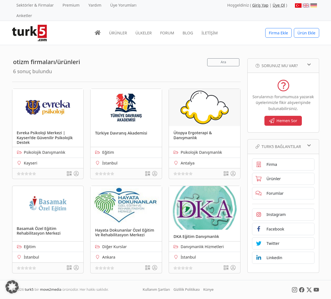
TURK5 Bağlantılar (283, 146)
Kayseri (30, 163)
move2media (50, 289)
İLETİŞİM (209, 32)
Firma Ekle (278, 32)
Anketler (24, 15)
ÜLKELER (143, 32)
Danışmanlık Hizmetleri (202, 246)
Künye (208, 289)
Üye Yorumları (123, 5)
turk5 (29, 289)
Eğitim (108, 152)
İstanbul (109, 163)
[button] (12, 287)
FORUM (167, 32)
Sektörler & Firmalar (35, 5)
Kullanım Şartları (156, 289)
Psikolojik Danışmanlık (44, 152)
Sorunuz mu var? (283, 65)
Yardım (94, 5)
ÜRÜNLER (118, 32)
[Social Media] (294, 289)
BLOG (188, 32)
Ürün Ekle (306, 32)
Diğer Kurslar (114, 246)
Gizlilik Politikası (187, 289)
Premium (71, 5)
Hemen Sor (283, 120)
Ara (223, 62)
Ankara (108, 257)
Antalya (187, 163)
